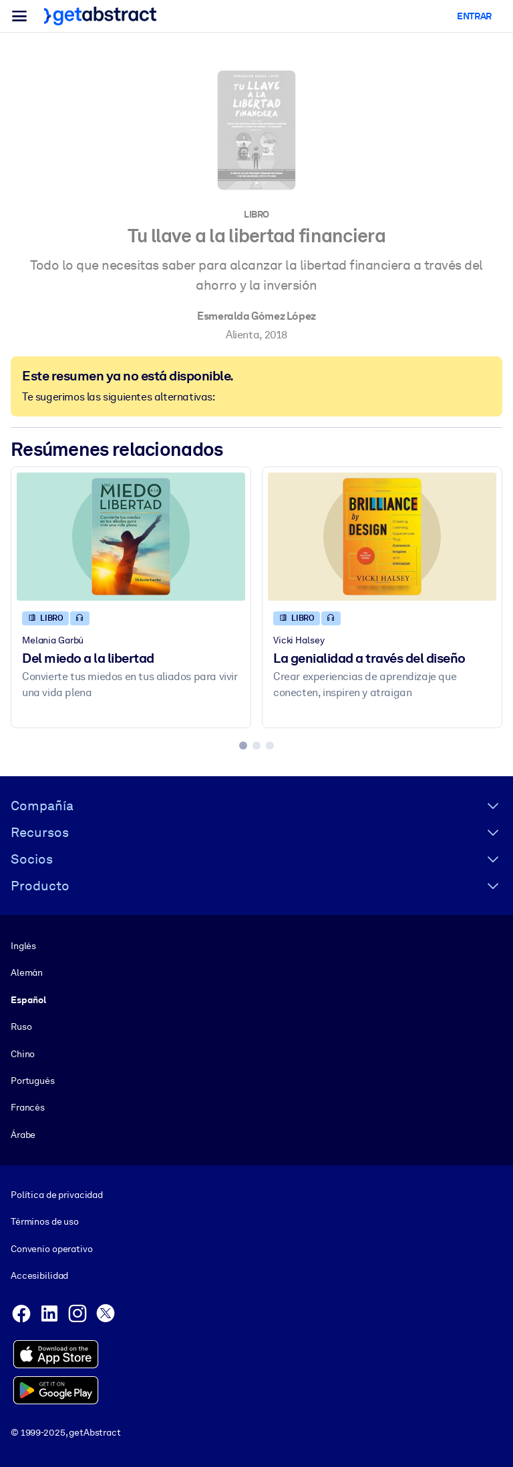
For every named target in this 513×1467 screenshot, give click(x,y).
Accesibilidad (39, 1275)
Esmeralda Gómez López (256, 316)
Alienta (242, 334)
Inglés (23, 945)
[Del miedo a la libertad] (131, 537)
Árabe (23, 1134)
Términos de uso (45, 1221)
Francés (28, 1107)
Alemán (27, 972)
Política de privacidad (57, 1194)
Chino (23, 1053)
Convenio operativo (52, 1248)
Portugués (33, 1080)
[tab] (243, 746)
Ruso (21, 1026)
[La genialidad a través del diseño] (382, 537)
